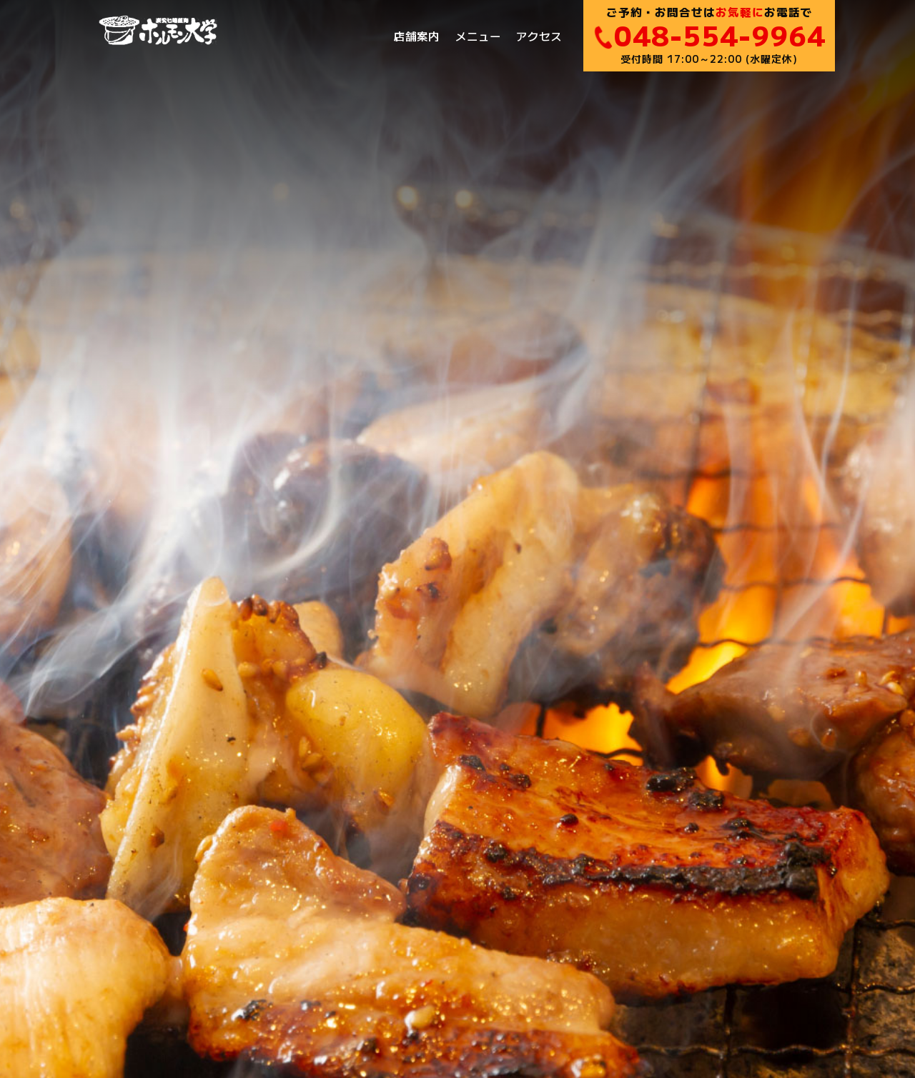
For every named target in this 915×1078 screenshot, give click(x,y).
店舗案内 (417, 36)
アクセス (539, 36)
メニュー (478, 36)
